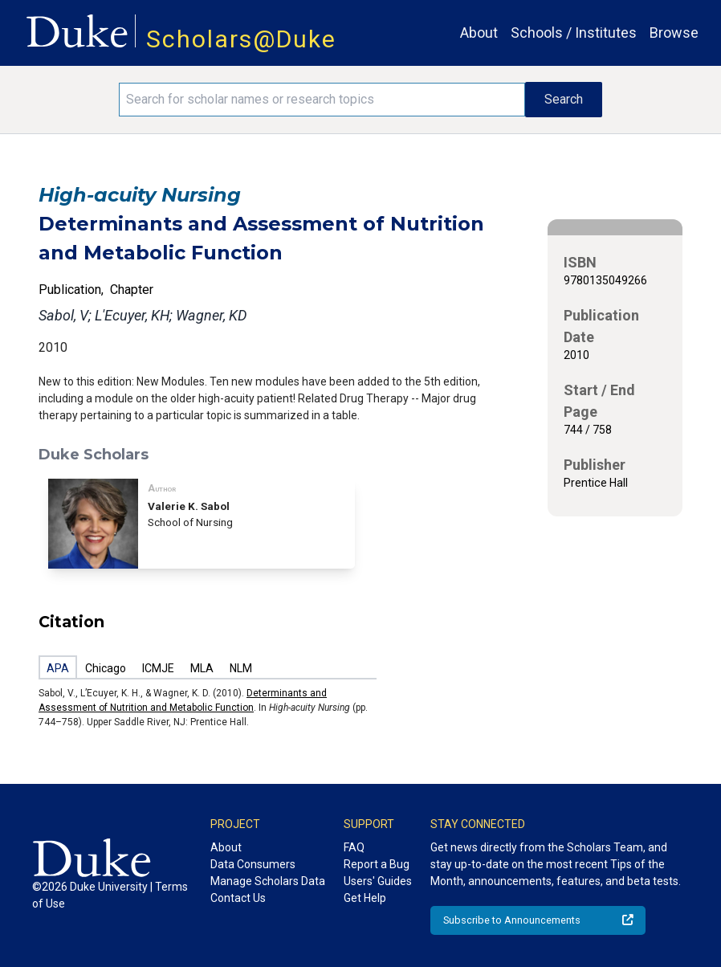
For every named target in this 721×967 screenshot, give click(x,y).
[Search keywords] (321, 99)
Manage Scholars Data (267, 881)
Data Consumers (252, 864)
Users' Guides (378, 881)
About (479, 32)
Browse (674, 32)
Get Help (365, 898)
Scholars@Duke (241, 39)
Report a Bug (376, 864)
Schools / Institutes (574, 32)
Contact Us (238, 898)
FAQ (354, 847)
